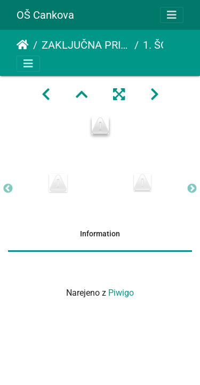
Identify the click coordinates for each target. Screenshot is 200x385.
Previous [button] (8, 188)
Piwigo (121, 293)
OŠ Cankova (45, 15)
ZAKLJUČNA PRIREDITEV (86, 44)
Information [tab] (100, 233)
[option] (58, 183)
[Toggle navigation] (171, 15)
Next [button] (192, 188)
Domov (23, 45)
